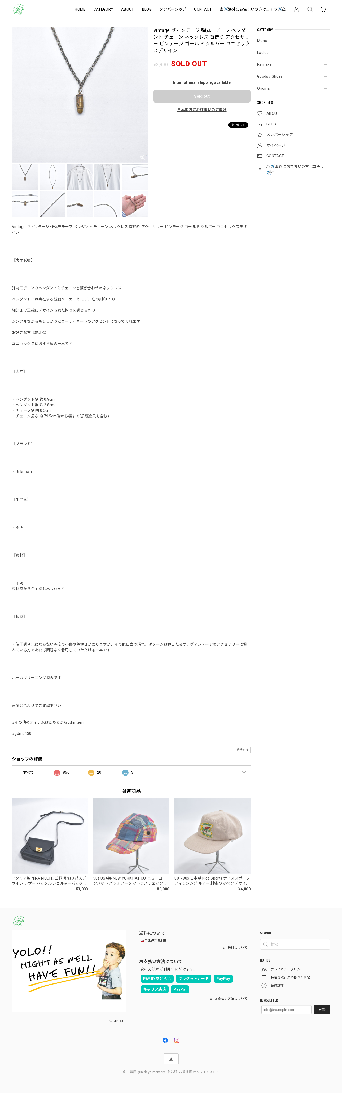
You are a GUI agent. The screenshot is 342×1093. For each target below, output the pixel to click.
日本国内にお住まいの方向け (201, 110)
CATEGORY (103, 9)
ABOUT (127, 9)
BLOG (147, 9)
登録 (322, 1010)
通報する (243, 749)
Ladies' (263, 52)
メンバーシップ (173, 9)
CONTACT (203, 9)
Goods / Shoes (270, 76)
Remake (264, 64)
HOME (80, 9)
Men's (262, 40)
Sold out (202, 96)
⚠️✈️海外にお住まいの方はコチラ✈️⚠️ (253, 9)
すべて (28, 772)
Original (264, 88)
